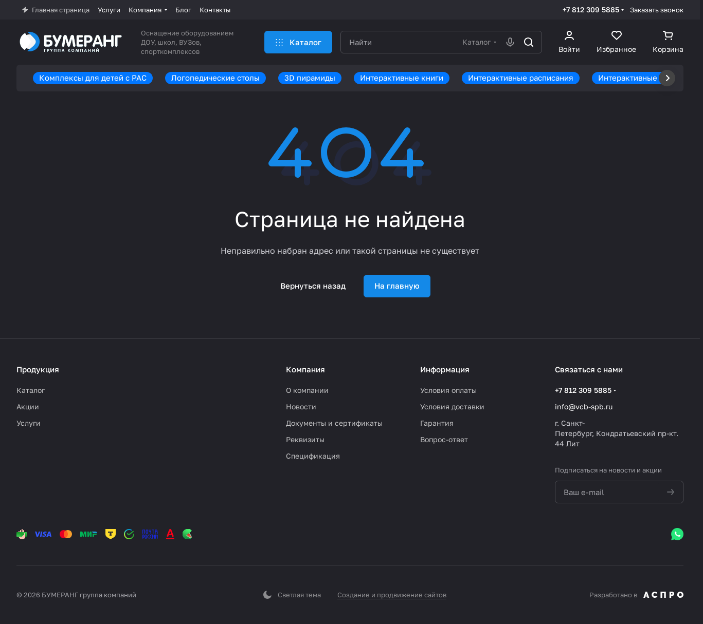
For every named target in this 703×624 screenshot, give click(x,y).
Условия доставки (452, 406)
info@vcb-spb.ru (583, 406)
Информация (445, 369)
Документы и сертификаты (334, 423)
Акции (27, 406)
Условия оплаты (448, 390)
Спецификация (313, 455)
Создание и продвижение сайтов (391, 595)
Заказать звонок (656, 10)
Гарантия (437, 423)
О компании (307, 390)
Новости (301, 406)
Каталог (30, 390)
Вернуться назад (313, 285)
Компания (305, 369)
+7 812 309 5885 (591, 9)
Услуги (28, 423)
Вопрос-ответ (444, 439)
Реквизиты (305, 439)
